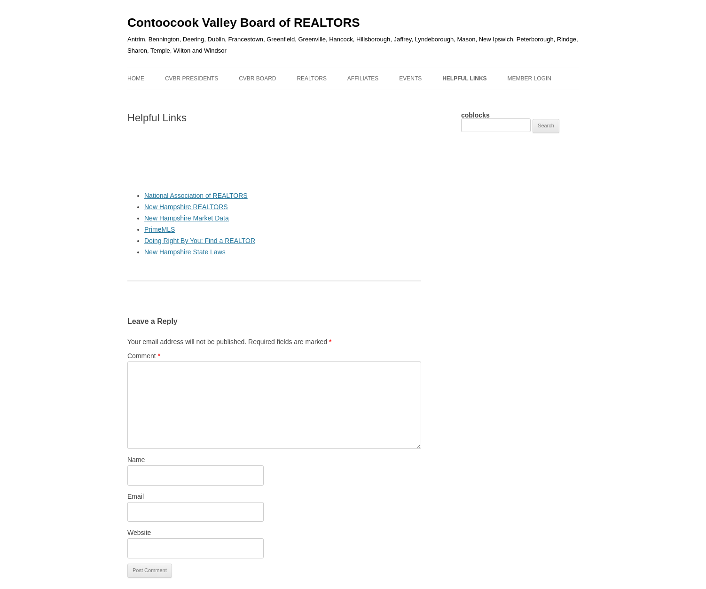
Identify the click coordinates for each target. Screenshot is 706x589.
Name (136, 459)
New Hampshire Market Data (186, 218)
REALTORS (312, 78)
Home (135, 78)
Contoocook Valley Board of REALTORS (243, 23)
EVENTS (410, 78)
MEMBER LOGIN (529, 78)
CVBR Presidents (191, 78)
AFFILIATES (362, 78)
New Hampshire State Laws (185, 252)
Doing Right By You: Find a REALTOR (199, 240)
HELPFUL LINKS (464, 78)
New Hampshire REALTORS (186, 207)
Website (139, 532)
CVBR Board (257, 78)
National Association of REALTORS (196, 195)
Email (135, 496)
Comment (143, 356)
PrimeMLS (159, 229)
